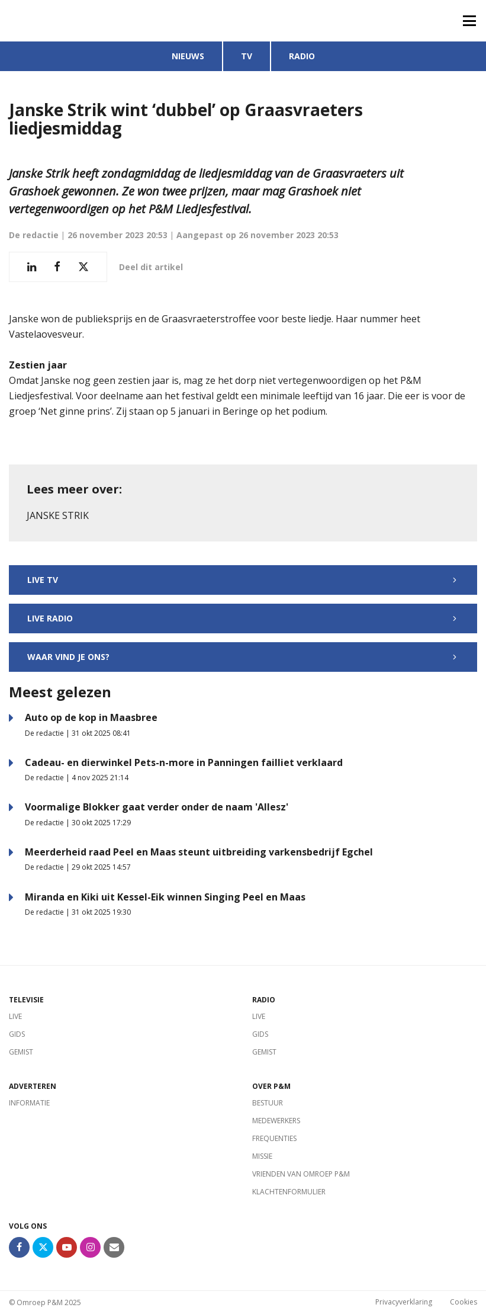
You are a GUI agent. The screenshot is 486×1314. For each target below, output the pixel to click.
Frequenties (274, 1138)
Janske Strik (58, 515)
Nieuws (188, 56)
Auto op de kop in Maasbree (91, 717)
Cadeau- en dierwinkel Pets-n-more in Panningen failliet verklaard (184, 762)
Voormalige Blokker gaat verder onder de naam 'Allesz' (156, 806)
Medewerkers (276, 1121)
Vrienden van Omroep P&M (301, 1174)
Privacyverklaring (403, 1302)
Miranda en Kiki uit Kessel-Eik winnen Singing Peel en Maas (165, 896)
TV (246, 56)
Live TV (243, 579)
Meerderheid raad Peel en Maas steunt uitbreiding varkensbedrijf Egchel (199, 851)
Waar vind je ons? (243, 656)
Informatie (29, 1103)
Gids (17, 1034)
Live (15, 1016)
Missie (262, 1156)
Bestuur (267, 1103)
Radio (302, 56)
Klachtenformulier (289, 1192)
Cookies (463, 1302)
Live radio (243, 618)
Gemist (21, 1052)
